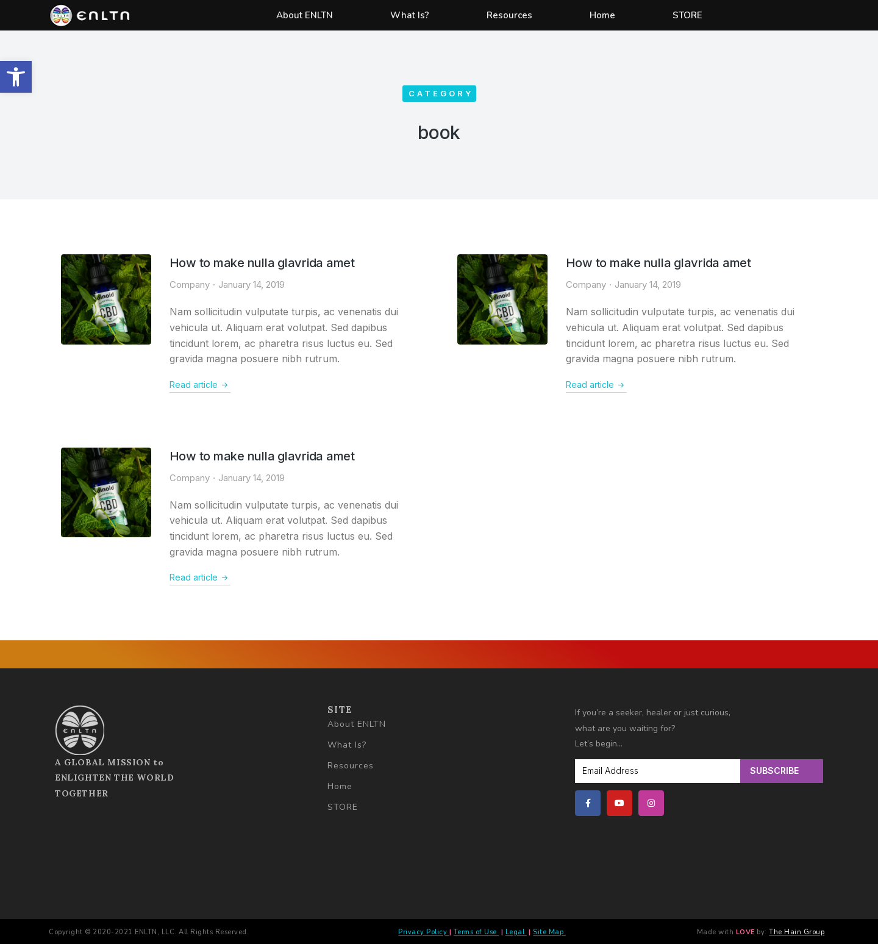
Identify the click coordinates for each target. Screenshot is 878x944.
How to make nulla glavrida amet (262, 263)
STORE (687, 15)
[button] (16, 77)
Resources (509, 15)
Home (602, 15)
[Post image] (106, 299)
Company (190, 284)
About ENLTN (304, 15)
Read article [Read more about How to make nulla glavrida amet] (200, 384)
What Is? (409, 15)
